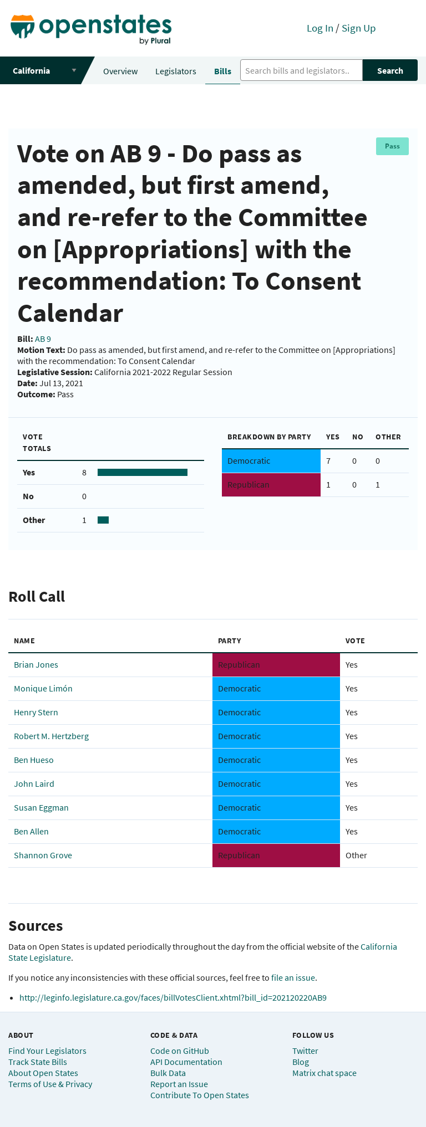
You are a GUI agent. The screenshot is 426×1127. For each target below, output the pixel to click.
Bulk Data (168, 1072)
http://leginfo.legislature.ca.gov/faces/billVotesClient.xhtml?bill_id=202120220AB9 (173, 997)
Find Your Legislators (47, 1050)
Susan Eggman (41, 807)
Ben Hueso (34, 759)
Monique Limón (43, 688)
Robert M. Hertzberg (51, 735)
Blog (300, 1061)
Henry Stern (36, 712)
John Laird (34, 783)
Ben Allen (31, 831)
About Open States (43, 1072)
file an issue (293, 977)
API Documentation (186, 1061)
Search (390, 70)
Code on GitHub (179, 1050)
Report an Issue (179, 1083)
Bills (222, 70)
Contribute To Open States (199, 1094)
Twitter (305, 1050)
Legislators (175, 70)
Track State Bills (37, 1061)
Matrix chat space (324, 1072)
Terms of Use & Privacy (50, 1083)
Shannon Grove (43, 854)
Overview (120, 70)
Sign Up (359, 27)
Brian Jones (36, 664)
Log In (320, 27)
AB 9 (43, 338)
